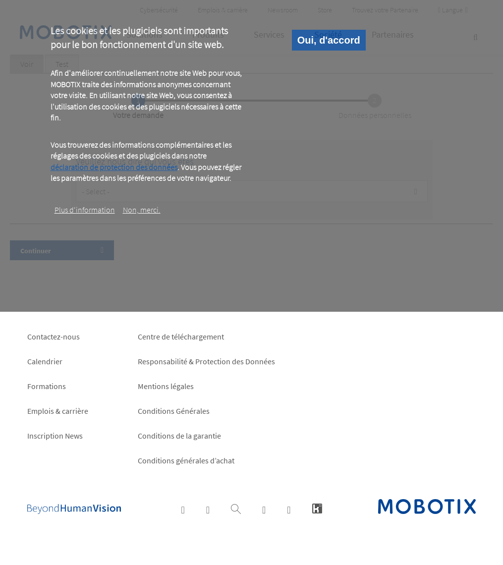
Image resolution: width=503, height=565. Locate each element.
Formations (46, 386)
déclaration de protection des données (114, 167)
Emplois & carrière (57, 411)
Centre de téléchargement (181, 336)
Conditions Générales (174, 411)
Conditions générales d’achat (186, 460)
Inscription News (55, 436)
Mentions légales (166, 386)
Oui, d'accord (328, 40)
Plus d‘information (85, 210)
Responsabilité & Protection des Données (206, 361)
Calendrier (44, 361)
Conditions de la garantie (179, 436)
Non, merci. (142, 210)
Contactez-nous (53, 336)
